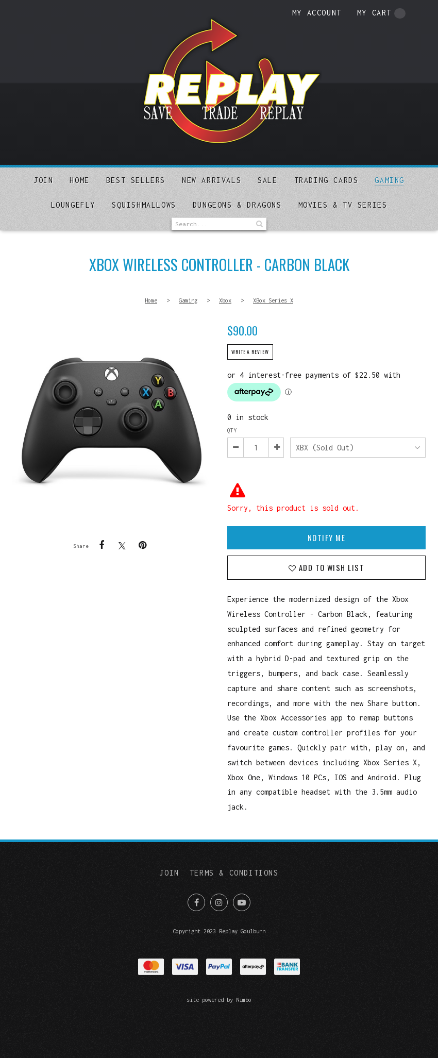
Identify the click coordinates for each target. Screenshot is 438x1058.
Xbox (225, 300)
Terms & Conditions (234, 872)
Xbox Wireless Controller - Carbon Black (111, 422)
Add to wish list (330, 567)
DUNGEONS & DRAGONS (237, 204)
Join (43, 180)
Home (79, 180)
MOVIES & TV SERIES (343, 204)
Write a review (250, 352)
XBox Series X (273, 300)
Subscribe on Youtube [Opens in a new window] (241, 902)
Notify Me (326, 537)
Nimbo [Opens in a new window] (243, 999)
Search (258, 224)
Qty (232, 430)
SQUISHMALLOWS (144, 204)
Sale (267, 180)
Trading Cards (326, 180)
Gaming (390, 180)
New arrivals (211, 180)
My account (317, 12)
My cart (381, 13)
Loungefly (73, 204)
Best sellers (135, 180)
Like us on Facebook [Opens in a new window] (196, 902)
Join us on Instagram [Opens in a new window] (219, 902)
